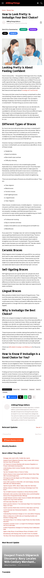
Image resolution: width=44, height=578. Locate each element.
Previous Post (7, 434)
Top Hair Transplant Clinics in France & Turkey (15, 472)
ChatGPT (23, 29)
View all (38, 427)
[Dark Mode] (38, 3)
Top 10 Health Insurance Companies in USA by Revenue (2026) (20, 491)
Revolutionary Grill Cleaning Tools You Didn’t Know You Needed (20, 533)
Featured (31, 389)
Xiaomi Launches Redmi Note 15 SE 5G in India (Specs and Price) (21, 507)
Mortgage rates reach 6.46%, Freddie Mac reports (16, 458)
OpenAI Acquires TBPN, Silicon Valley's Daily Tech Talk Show (19, 485)
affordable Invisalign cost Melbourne (20, 347)
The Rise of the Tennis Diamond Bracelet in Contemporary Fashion (21, 535)
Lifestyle (5, 392)
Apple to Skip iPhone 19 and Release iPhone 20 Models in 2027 (20, 531)
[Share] (40, 22)
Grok (5, 33)
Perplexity (33, 29)
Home (4, 10)
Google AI (13, 33)
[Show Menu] (2, 3)
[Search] (41, 3)
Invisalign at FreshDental (29, 90)
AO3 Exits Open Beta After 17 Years (13, 501)
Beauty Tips (10, 10)
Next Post (38, 434)
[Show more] (34, 397)
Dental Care (24, 389)
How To (38, 389)
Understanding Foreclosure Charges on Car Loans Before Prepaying (21, 513)
